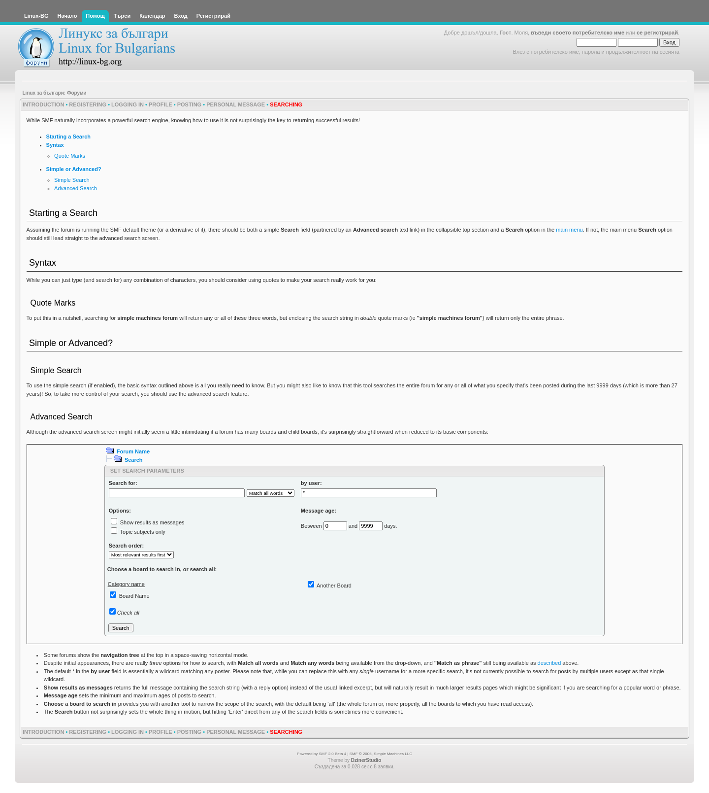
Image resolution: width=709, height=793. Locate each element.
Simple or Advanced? (73, 169)
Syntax (55, 145)
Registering (87, 104)
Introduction (43, 104)
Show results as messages (152, 522)
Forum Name (133, 451)
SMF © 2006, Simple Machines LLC (381, 754)
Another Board (334, 585)
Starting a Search (68, 136)
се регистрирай (657, 32)
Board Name (134, 596)
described (549, 663)
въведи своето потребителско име (577, 32)
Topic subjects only (142, 532)
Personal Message (235, 104)
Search (134, 460)
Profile (160, 104)
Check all (128, 613)
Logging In (127, 104)
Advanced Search (75, 188)
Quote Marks (69, 156)
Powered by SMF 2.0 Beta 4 (321, 754)
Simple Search (72, 180)
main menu (569, 230)
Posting (189, 104)
